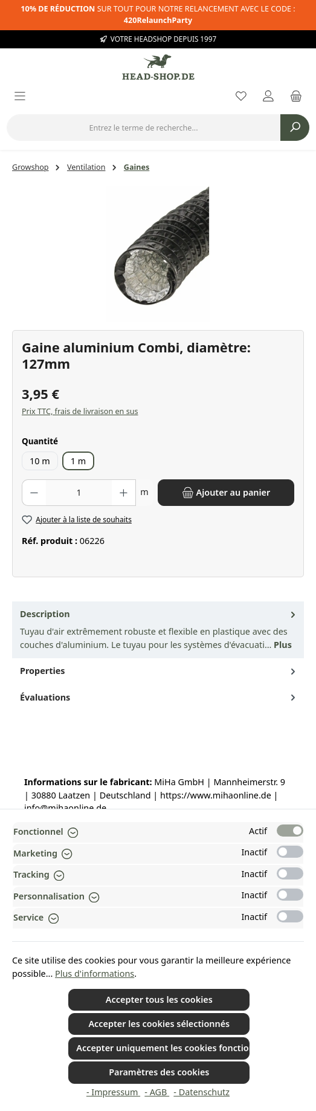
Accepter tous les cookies (159, 999)
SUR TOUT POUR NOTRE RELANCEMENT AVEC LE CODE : (158, 14)
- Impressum (113, 1092)
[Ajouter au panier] (226, 492)
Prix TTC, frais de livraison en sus (80, 411)
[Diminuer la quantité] (34, 492)
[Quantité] (78, 492)
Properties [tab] (159, 671)
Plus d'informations (94, 973)
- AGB (156, 1092)
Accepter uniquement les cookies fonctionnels (163, 1048)
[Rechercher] (294, 127)
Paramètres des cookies (159, 1072)
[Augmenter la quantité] (124, 492)
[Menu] (20, 97)
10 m (40, 461)
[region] (158, 254)
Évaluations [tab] (159, 697)
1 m (78, 461)
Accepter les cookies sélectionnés (159, 1023)
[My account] (268, 97)
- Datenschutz (201, 1092)
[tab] (158, 629)
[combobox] (143, 127)
